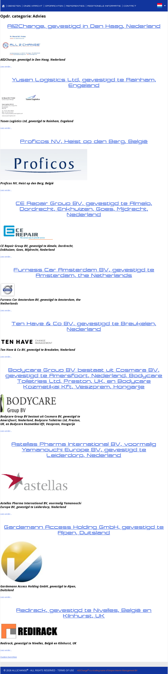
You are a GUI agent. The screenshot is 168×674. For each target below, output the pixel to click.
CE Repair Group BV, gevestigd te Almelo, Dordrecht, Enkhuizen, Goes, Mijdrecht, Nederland (84, 208)
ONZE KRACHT (33, 6)
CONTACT (130, 6)
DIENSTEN (14, 6)
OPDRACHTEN (54, 6)
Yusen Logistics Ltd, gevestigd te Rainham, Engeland (84, 82)
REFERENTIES (75, 6)
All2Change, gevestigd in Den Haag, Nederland (84, 26)
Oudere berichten (8, 657)
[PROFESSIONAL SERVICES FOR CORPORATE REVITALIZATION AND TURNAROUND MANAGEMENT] (3, 6)
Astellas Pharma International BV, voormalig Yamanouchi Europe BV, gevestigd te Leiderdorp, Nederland (84, 449)
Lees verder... (6, 66)
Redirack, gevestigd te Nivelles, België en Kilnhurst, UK (84, 613)
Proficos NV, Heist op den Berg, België (84, 141)
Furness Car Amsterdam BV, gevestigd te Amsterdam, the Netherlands (84, 272)
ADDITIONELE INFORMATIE (104, 6)
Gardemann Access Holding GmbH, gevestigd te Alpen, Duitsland (84, 529)
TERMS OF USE (65, 670)
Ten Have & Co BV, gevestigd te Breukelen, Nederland (84, 326)
